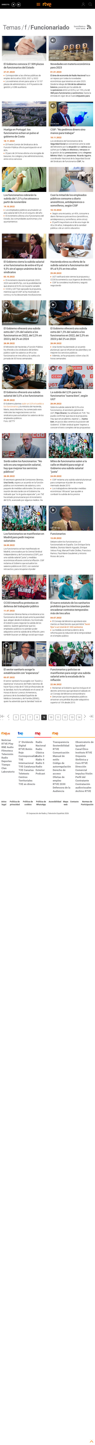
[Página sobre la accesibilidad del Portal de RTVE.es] (55, 801)
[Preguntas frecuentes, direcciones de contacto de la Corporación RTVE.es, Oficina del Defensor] (74, 801)
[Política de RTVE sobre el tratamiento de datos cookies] (28, 803)
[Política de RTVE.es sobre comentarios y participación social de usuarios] (87, 803)
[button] (2, 717)
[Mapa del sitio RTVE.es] (66, 803)
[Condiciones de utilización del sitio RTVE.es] (4, 803)
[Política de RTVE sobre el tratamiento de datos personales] (14, 803)
